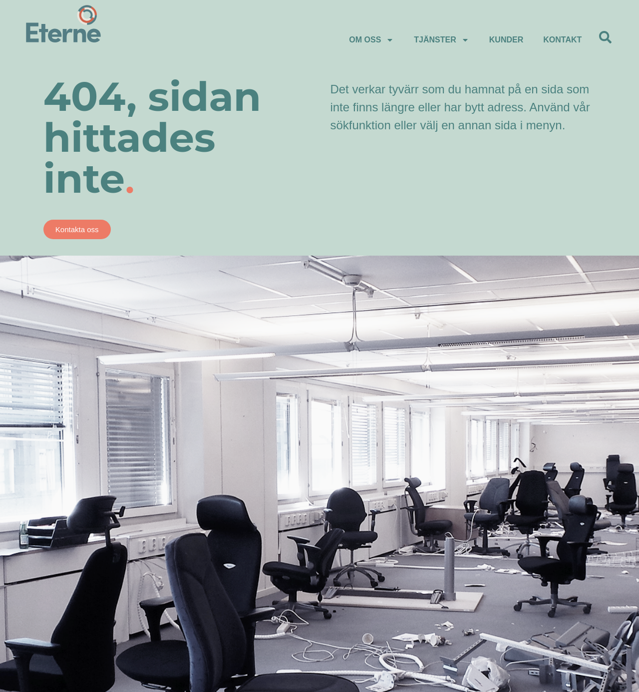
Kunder (506, 39)
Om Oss (371, 40)
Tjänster (441, 40)
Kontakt (562, 39)
